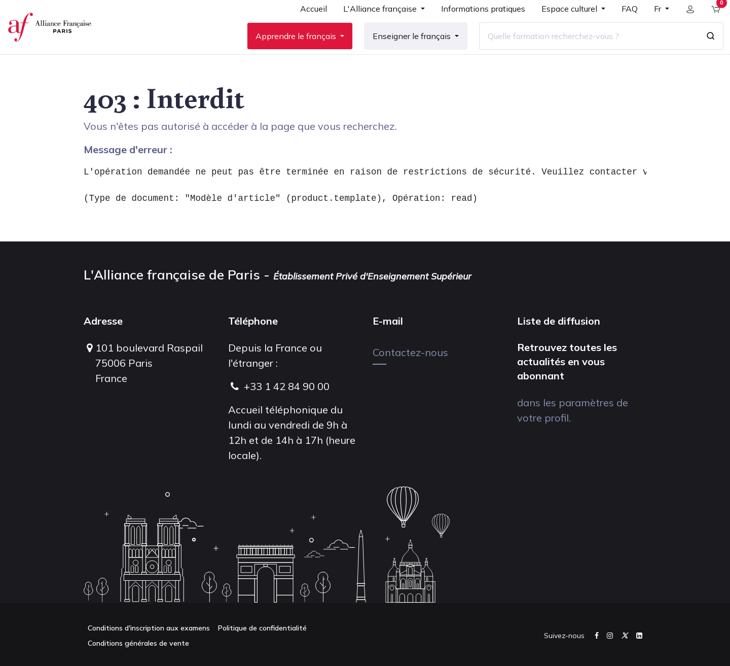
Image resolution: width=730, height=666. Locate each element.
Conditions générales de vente (138, 643)
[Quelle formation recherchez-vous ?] (581, 50)
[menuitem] (306, 26)
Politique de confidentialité (262, 628)
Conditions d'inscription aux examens (149, 628)
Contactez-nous (410, 352)
